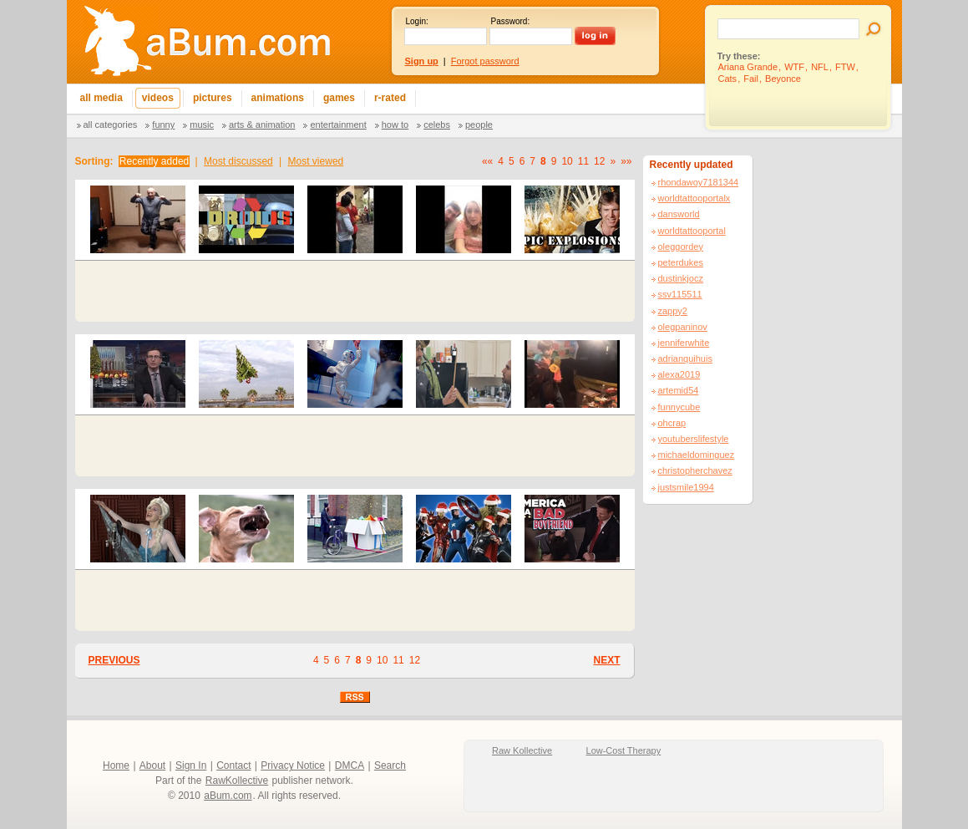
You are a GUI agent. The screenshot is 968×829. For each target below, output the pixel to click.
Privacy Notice (293, 765)
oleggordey (680, 247)
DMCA (349, 765)
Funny (163, 125)
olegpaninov (682, 327)
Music (202, 125)
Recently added (154, 161)
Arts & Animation (262, 125)
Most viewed (316, 161)
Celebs (436, 125)
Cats (727, 79)
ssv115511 (680, 294)
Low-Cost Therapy (623, 750)
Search (390, 765)
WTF (794, 67)
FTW (845, 67)
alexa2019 (679, 374)
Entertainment (338, 125)
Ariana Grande (748, 67)
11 (583, 161)
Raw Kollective (522, 750)
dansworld (679, 214)
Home (116, 765)
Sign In (190, 765)
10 (566, 161)
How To (395, 125)
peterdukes (680, 262)
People (479, 125)
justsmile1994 (686, 487)
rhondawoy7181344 (698, 182)
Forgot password (485, 61)
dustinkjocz (680, 278)
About (152, 765)
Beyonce (783, 79)
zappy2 (672, 311)
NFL (820, 67)
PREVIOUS (114, 660)
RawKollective (236, 780)
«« (487, 161)
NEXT (606, 660)
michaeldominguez (696, 455)
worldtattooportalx (694, 198)
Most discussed (238, 161)
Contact (233, 765)
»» (626, 161)
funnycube (679, 407)
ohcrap (672, 423)
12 (599, 161)
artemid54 (678, 390)
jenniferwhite (684, 343)
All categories (111, 125)
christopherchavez (695, 470)
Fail (750, 79)
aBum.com (227, 795)
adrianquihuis (685, 358)
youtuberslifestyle (693, 439)
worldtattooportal (692, 231)
